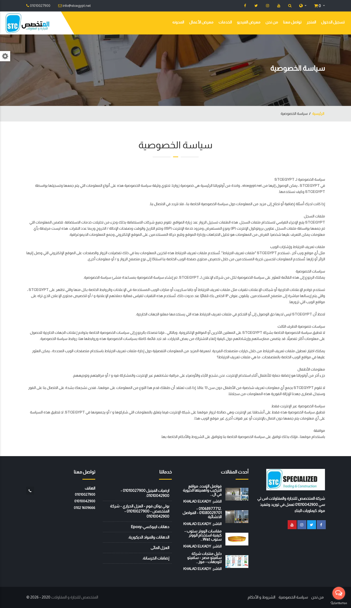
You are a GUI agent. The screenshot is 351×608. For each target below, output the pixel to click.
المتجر (311, 22)
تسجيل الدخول (333, 22)
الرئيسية (318, 114)
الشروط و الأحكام (261, 597)
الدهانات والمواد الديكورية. (148, 537)
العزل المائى (160, 547)
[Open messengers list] (338, 593)
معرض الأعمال (201, 22)
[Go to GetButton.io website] (339, 602)
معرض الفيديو (248, 22)
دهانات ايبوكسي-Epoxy (150, 527)
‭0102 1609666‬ (84, 508)
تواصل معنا (292, 22)
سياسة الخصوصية (293, 597)
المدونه (178, 22)
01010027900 (85, 494)
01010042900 (84, 501)
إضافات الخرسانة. (155, 558)
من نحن (271, 22)
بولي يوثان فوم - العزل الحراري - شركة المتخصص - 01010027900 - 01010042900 (139, 511)
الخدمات (225, 22)
